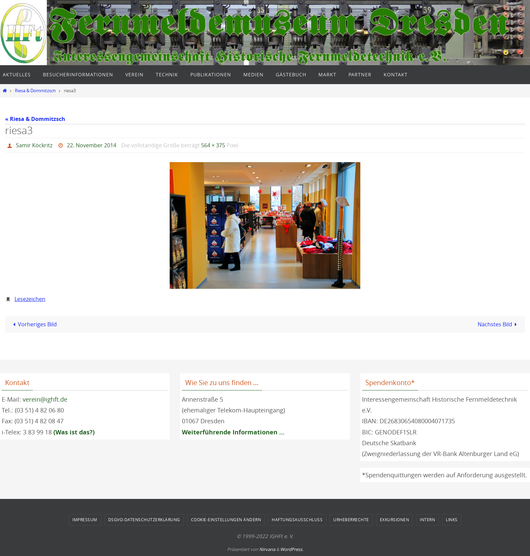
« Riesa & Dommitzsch (35, 119)
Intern (427, 519)
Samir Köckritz (34, 145)
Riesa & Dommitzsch (35, 91)
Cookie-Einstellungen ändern (226, 519)
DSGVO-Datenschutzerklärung (144, 519)
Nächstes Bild (499, 324)
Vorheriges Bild (33, 324)
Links (452, 519)
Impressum (84, 519)
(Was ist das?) (74, 432)
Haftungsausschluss (297, 519)
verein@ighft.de (45, 399)
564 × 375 (213, 145)
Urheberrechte (351, 519)
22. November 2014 (91, 145)
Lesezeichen (30, 299)
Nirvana (267, 549)
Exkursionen (394, 519)
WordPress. (291, 549)
